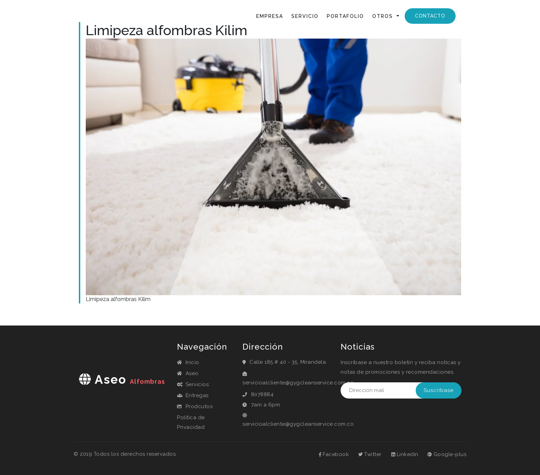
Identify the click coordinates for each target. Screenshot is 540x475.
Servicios (193, 384)
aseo (122, 379)
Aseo (188, 373)
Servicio (305, 16)
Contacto (430, 16)
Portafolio (345, 16)
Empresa (269, 16)
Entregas (193, 395)
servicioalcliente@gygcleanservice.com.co (298, 383)
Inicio (240, 15)
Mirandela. (313, 362)
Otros (383, 16)
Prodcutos (194, 406)
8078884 (262, 394)
